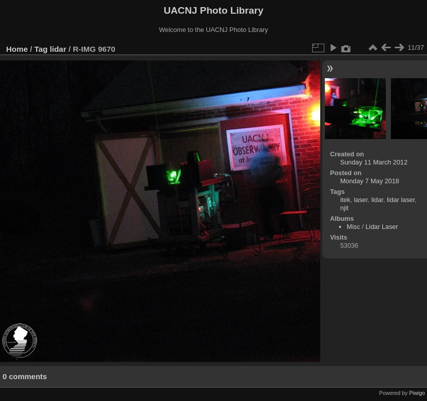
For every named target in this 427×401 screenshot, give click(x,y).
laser (361, 200)
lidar (58, 49)
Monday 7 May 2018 (369, 181)
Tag (41, 49)
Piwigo (417, 393)
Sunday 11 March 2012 (373, 162)
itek (345, 200)
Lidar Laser (381, 226)
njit (344, 208)
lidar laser (401, 200)
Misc (353, 226)
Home (17, 49)
